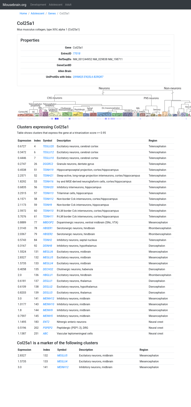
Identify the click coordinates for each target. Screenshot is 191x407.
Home (23, 13)
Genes (52, 13)
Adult (68, 4)
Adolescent (55, 4)
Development (38, 4)
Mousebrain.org (14, 5)
